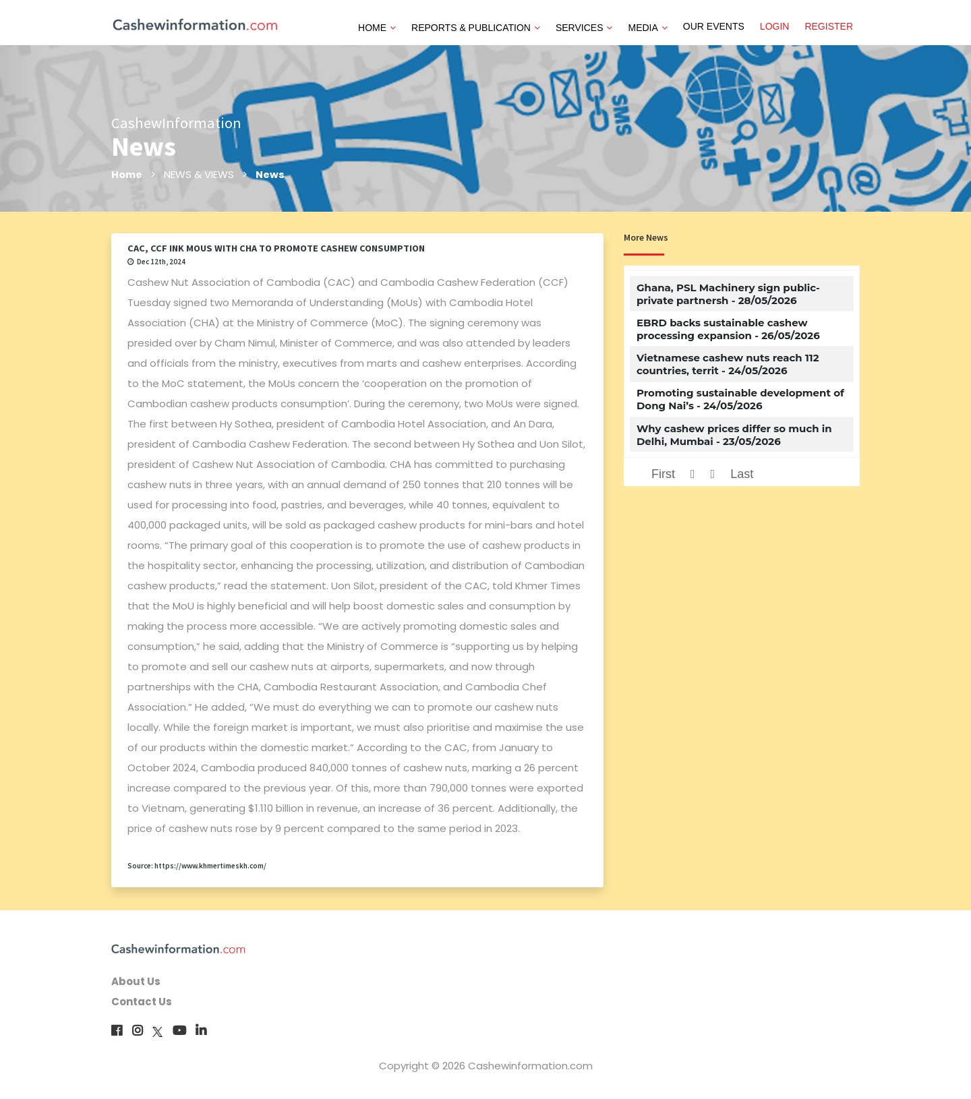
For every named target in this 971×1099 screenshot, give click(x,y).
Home (127, 174)
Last (741, 474)
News (271, 174)
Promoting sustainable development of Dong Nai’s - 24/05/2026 (740, 399)
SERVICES (584, 27)
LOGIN (775, 26)
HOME (377, 27)
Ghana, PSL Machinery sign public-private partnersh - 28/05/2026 (728, 294)
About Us (135, 981)
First (663, 474)
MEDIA (647, 27)
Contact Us (141, 1001)
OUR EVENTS (713, 26)
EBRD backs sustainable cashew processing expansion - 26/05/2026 (728, 329)
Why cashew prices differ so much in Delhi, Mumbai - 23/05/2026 (734, 435)
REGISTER (828, 26)
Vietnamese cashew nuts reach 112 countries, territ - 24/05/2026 (728, 364)
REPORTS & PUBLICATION (475, 27)
